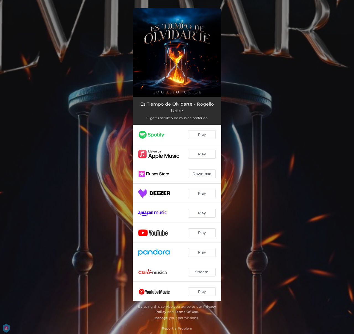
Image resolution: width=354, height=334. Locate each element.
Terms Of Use (186, 312)
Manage (161, 318)
